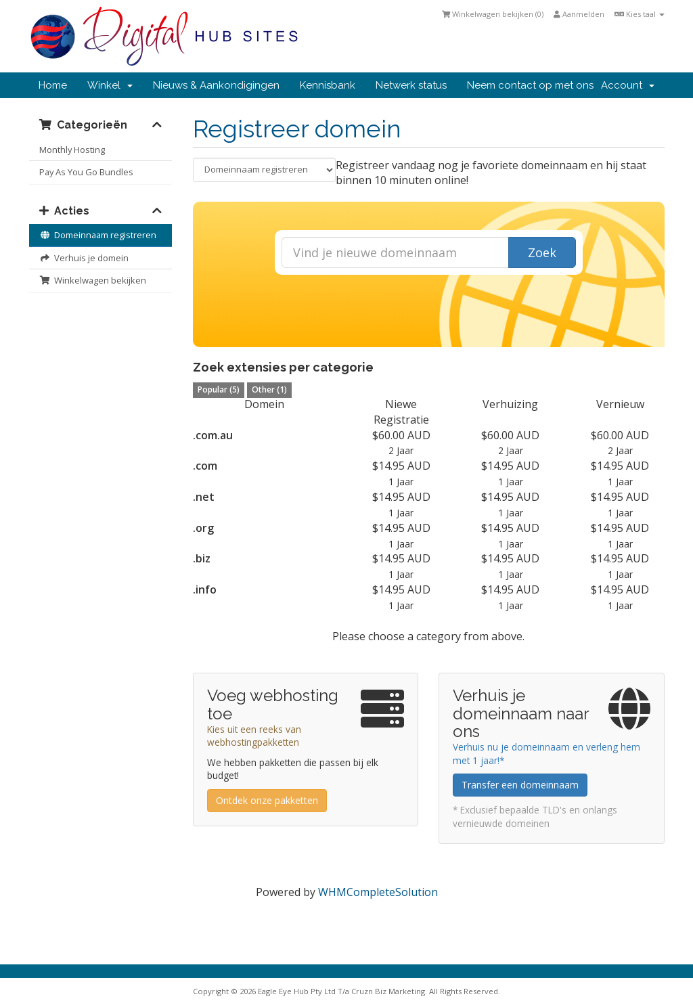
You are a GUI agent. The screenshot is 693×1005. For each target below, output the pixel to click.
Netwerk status (411, 85)
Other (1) (269, 389)
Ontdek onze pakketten (267, 800)
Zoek (542, 252)
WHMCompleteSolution (378, 892)
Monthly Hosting (72, 149)
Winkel (110, 85)
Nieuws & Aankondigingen (216, 85)
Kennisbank (327, 85)
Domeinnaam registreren (97, 235)
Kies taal (639, 14)
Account (627, 85)
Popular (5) (219, 389)
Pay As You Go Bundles (86, 172)
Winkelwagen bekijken (92, 280)
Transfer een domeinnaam (520, 784)
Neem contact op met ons (530, 85)
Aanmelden (579, 14)
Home (53, 85)
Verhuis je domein (84, 258)
